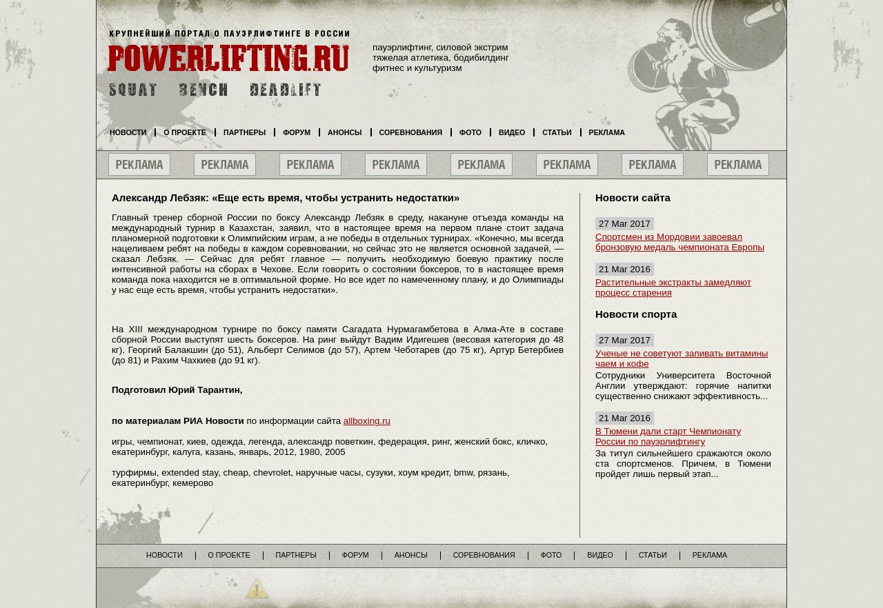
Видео (512, 132)
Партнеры (245, 132)
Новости (128, 132)
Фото (470, 132)
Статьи (556, 132)
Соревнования (411, 132)
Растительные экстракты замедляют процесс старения (673, 287)
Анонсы (345, 132)
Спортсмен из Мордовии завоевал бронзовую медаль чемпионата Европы (679, 242)
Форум (296, 132)
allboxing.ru (367, 421)
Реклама (607, 132)
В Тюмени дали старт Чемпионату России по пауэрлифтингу (668, 436)
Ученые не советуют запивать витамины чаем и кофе (681, 358)
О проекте (184, 132)
